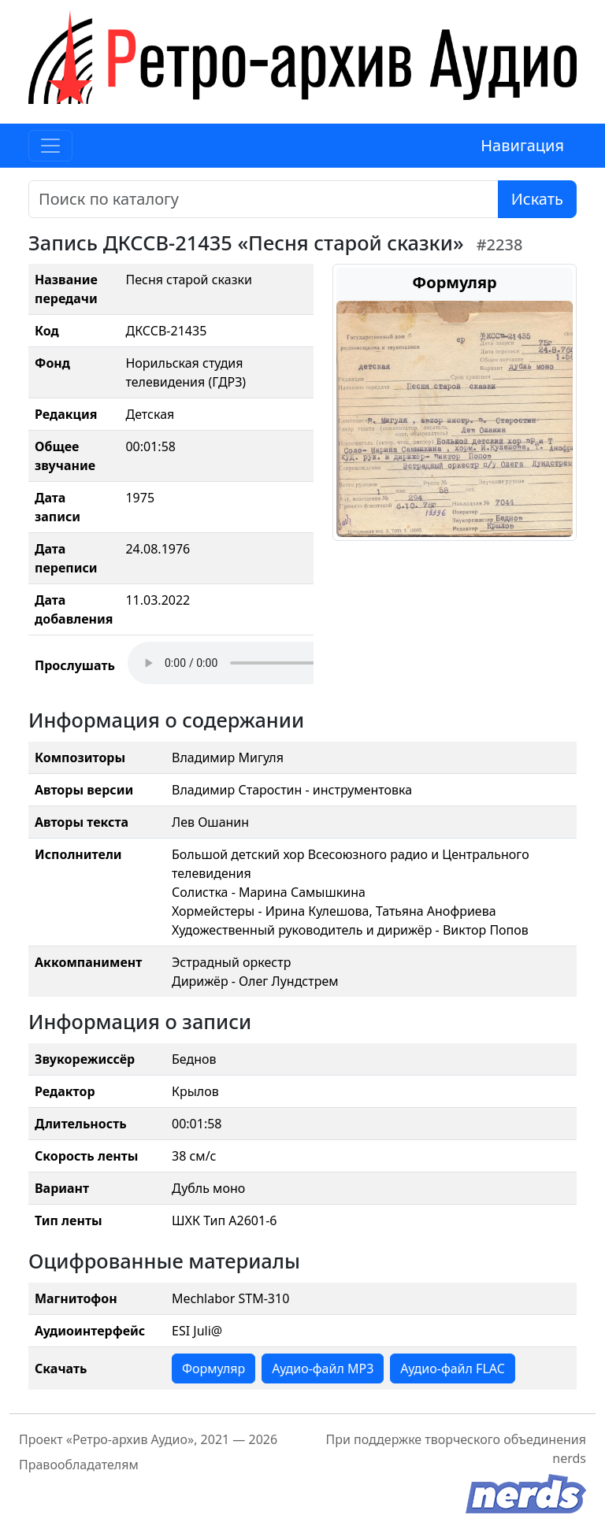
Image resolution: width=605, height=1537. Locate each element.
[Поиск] (263, 199)
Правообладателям (79, 1464)
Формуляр (213, 1368)
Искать (537, 198)
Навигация (522, 145)
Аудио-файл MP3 (322, 1368)
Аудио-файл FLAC (452, 1368)
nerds (569, 1458)
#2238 (500, 244)
